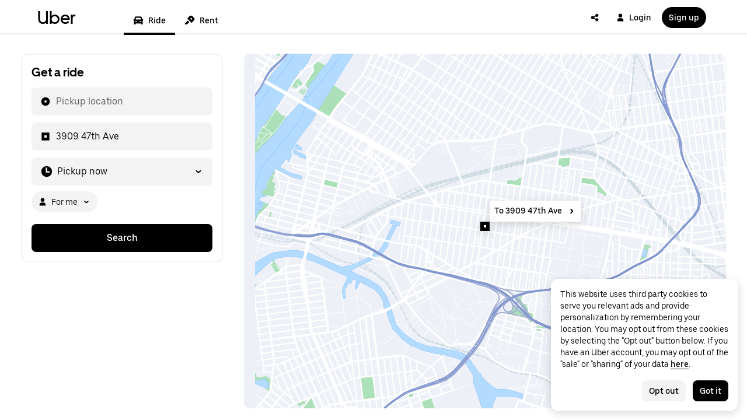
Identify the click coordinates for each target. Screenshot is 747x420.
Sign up (684, 17)
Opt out (664, 391)
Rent (201, 20)
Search (122, 237)
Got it (710, 391)
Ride (149, 20)
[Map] (485, 231)
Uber (56, 17)
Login (633, 17)
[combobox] (55, 101)
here (680, 364)
